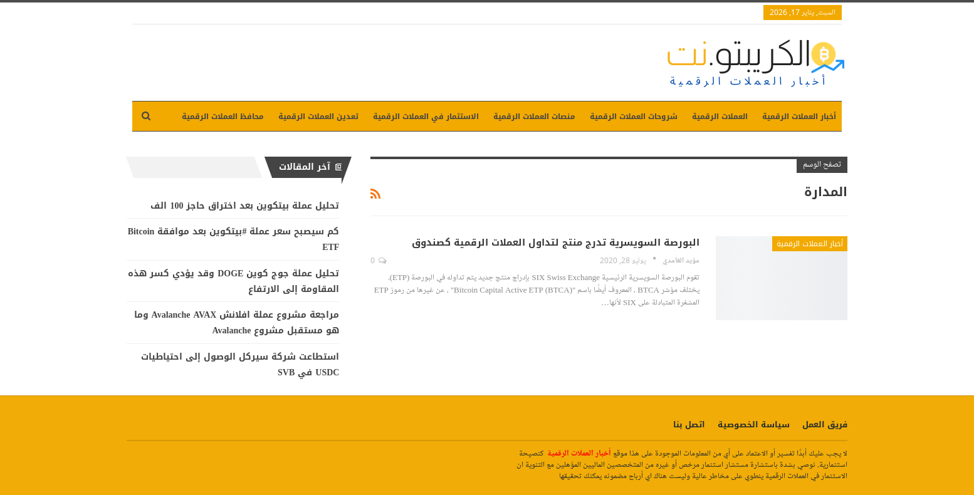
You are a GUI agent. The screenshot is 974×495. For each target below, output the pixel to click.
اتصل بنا (689, 424)
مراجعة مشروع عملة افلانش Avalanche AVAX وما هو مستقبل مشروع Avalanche (237, 322)
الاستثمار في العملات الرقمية (426, 116)
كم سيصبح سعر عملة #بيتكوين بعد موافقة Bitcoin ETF (234, 239)
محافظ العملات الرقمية (223, 116)
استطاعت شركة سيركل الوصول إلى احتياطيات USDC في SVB (240, 364)
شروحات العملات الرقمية (634, 116)
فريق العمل (824, 424)
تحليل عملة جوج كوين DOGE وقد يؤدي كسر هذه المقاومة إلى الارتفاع (233, 281)
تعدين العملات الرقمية (318, 116)
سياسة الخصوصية (754, 424)
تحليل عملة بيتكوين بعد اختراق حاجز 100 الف (244, 205)
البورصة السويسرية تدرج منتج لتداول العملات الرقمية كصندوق (555, 242)
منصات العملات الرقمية (534, 116)
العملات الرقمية (720, 116)
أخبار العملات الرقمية (799, 116)
